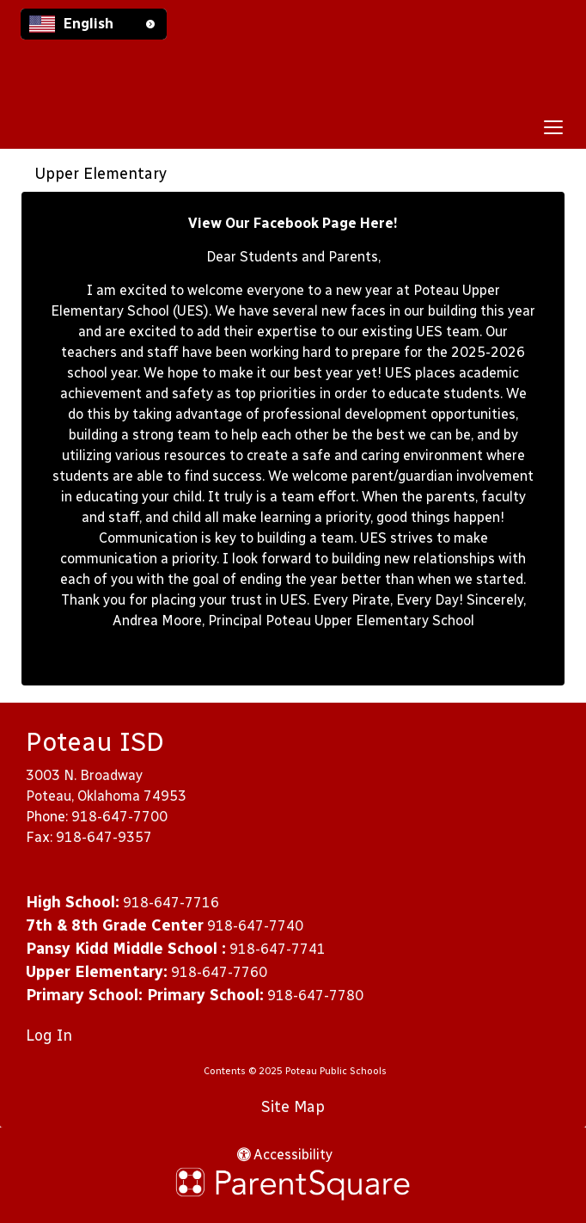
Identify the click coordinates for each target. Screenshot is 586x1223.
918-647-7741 (277, 949)
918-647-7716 (171, 902)
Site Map (293, 1106)
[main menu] (553, 126)
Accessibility (285, 1154)
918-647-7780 (315, 995)
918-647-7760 (219, 972)
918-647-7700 (119, 816)
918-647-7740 (255, 926)
